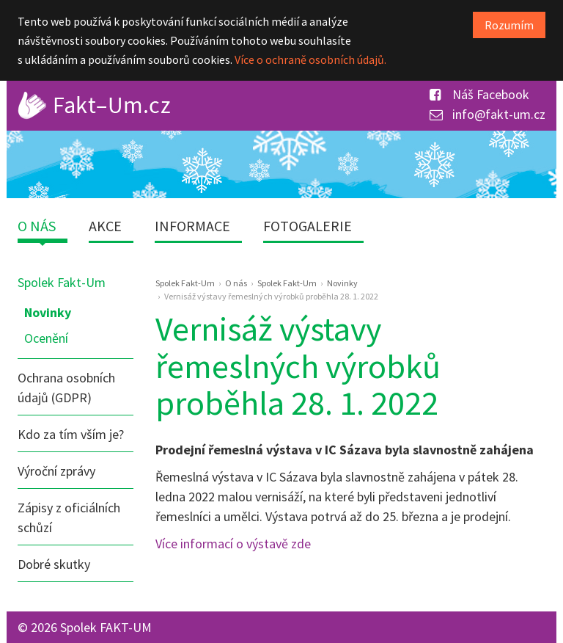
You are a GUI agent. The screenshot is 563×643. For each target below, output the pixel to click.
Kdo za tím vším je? (71, 434)
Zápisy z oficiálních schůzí (69, 517)
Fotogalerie (307, 226)
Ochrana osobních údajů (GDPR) (66, 387)
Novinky (47, 312)
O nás (37, 226)
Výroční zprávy (56, 470)
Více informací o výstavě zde (233, 543)
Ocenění (46, 338)
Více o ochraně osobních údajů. (310, 59)
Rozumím (509, 25)
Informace (192, 226)
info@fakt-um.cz (487, 114)
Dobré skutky (54, 564)
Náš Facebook (479, 94)
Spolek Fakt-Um (62, 282)
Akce (105, 226)
